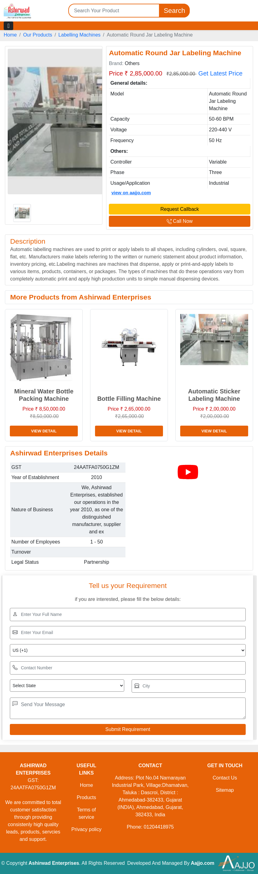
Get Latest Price (220, 73)
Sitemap (225, 790)
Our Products (37, 34)
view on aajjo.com (131, 192)
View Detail (44, 431)
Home (10, 34)
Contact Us (225, 777)
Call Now (180, 221)
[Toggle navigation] (8, 25)
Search (174, 10)
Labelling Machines (79, 34)
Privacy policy (86, 829)
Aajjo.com (202, 863)
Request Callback (179, 209)
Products (86, 797)
